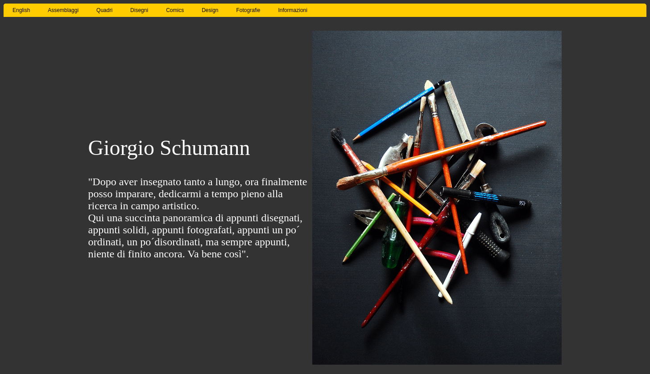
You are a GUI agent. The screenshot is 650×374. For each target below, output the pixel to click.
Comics (175, 10)
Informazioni (292, 10)
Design (210, 10)
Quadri (104, 10)
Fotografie (248, 10)
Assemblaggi (63, 10)
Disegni (139, 10)
